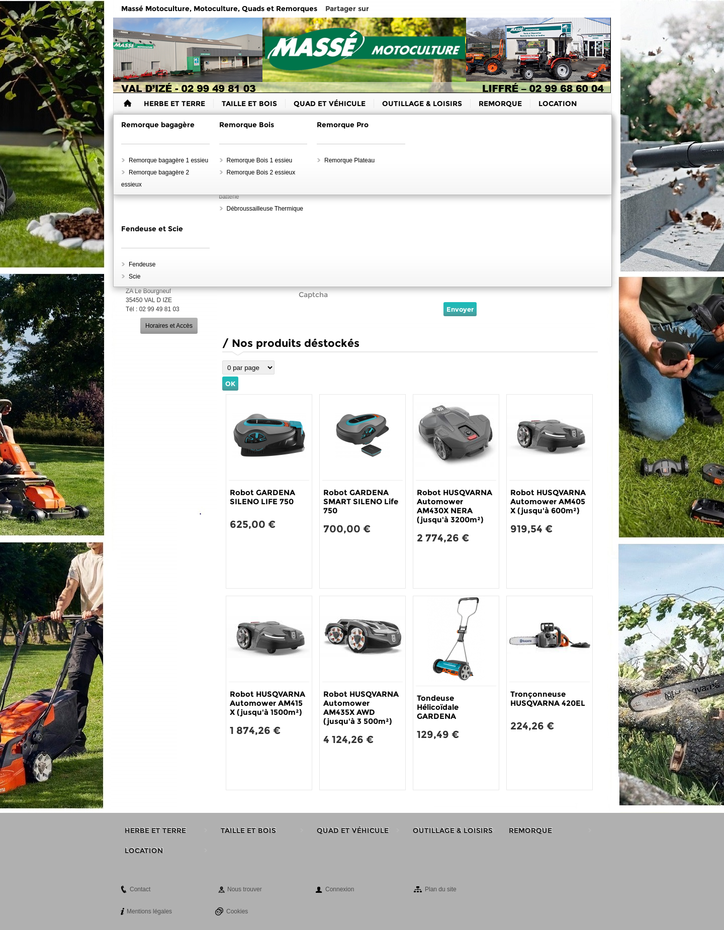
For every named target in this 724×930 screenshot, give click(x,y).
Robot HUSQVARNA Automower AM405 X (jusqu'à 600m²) (548, 501)
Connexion (339, 889)
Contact (140, 889)
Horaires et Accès (169, 325)
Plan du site (441, 889)
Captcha (313, 294)
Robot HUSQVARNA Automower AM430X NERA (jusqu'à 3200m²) (454, 506)
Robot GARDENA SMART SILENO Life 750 (360, 501)
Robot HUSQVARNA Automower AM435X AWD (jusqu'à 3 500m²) (361, 707)
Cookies (237, 911)
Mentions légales (149, 911)
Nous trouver (244, 889)
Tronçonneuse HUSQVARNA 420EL (547, 698)
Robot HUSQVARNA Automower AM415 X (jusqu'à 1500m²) (267, 703)
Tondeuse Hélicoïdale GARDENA (438, 707)
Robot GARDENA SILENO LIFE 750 (262, 497)
